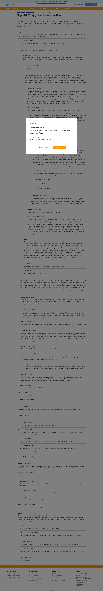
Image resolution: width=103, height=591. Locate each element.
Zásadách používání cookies (43, 139)
